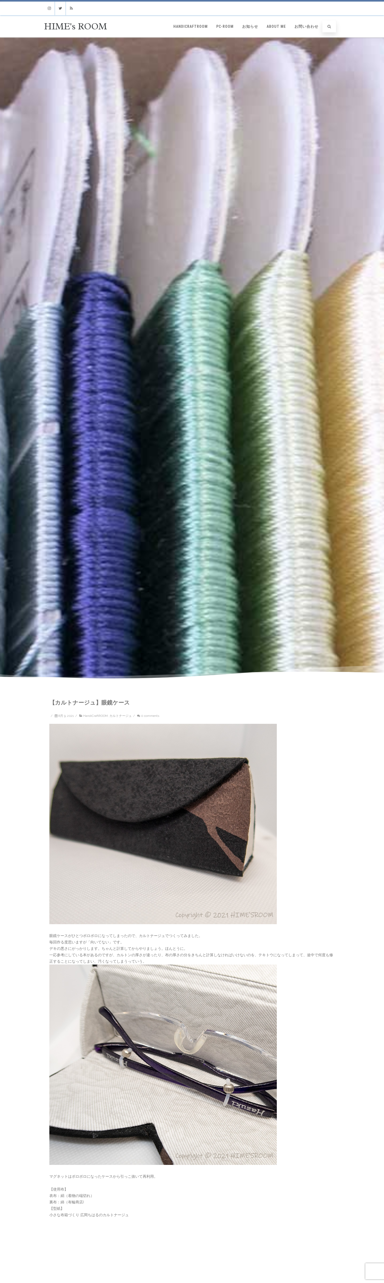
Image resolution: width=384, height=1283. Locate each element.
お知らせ (250, 26)
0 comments (150, 716)
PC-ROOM (225, 26)
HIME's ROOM (75, 26)
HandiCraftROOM (190, 26)
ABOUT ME (276, 26)
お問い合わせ (306, 26)
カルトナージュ (120, 716)
